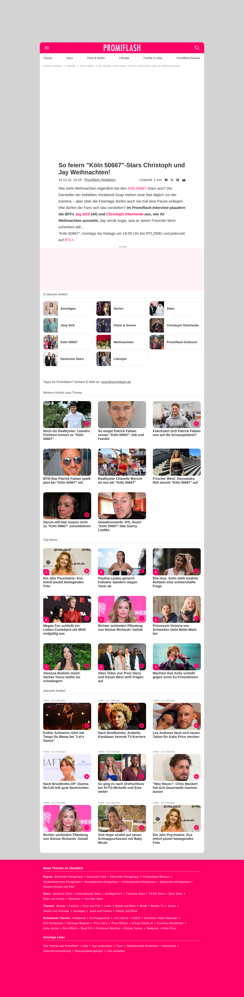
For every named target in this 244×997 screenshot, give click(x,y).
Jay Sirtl (82, 214)
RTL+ (69, 240)
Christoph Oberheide (124, 214)
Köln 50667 (137, 188)
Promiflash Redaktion (100, 180)
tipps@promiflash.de (116, 382)
